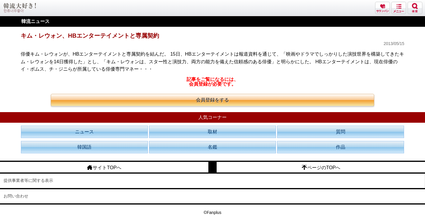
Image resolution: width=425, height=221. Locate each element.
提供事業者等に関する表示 (28, 180)
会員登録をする (212, 99)
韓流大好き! (20, 8)
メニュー (399, 8)
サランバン (382, 8)
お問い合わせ (16, 196)
